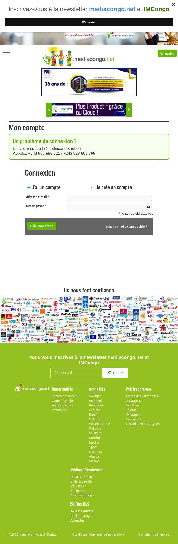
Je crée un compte (114, 186)
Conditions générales (154, 534)
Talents (131, 410)
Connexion (167, 53)
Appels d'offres (62, 405)
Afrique (94, 456)
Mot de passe (36, 206)
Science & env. (99, 424)
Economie (96, 401)
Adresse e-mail (37, 197)
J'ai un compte (46, 186)
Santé (93, 414)
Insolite (94, 442)
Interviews (133, 419)
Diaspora (95, 452)
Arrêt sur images (82, 495)
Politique (95, 396)
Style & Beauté (81, 481)
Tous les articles (82, 511)
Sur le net (77, 491)
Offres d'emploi (62, 401)
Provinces (96, 405)
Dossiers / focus (82, 477)
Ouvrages (133, 414)
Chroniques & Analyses (143, 424)
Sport (93, 447)
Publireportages (81, 516)
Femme (94, 410)
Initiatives (133, 405)
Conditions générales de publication (98, 534)
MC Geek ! (78, 486)
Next (129, 110)
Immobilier (59, 410)
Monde (94, 461)
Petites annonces (64, 396)
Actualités (77, 520)
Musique (95, 433)
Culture (94, 419)
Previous (49, 110)
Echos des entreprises (142, 396)
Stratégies (133, 401)
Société (94, 438)
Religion (95, 428)
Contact (51, 534)
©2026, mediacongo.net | (27, 534)
